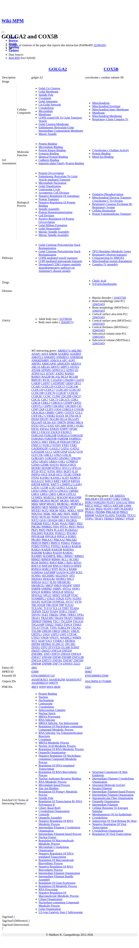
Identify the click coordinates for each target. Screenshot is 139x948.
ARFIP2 (36, 363)
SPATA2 (69, 591)
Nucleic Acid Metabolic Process (57, 745)
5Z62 (88, 686)
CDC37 (76, 396)
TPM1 (63, 614)
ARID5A (75, 363)
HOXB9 (46, 468)
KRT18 (66, 481)
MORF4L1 (63, 503)
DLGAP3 (73, 419)
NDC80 (53, 510)
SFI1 (72, 575)
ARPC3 (64, 366)
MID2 (34, 503)
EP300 (73, 428)
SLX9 (52, 582)
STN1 (68, 598)
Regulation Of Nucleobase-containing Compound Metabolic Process (61, 728)
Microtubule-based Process (54, 785)
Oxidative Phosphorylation (107, 194)
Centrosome (45, 703)
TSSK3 (77, 624)
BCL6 (64, 376)
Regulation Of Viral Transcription (111, 834)
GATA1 (65, 448)
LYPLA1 (71, 494)
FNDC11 (36, 445)
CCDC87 (61, 393)
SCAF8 (70, 572)
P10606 (106, 681)
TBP (61, 605)
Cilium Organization (50, 899)
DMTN (61, 422)
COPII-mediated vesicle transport (58, 257)
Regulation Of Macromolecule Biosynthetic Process (56, 862)
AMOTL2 (37, 357)
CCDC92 (72, 393)
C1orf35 (79, 380)
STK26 (60, 598)
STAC (74, 595)
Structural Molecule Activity (108, 785)
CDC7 (45, 399)
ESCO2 (45, 432)
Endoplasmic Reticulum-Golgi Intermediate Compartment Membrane (61, 129)
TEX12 (131, 515)
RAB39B (36, 552)
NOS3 (35, 516)
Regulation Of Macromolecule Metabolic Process (56, 842)
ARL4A (45, 366)
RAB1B (76, 546)
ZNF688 (47, 663)
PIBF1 (72, 523)
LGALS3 (71, 487)
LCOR (44, 487)
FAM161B (76, 435)
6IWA (50, 686)
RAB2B (46, 549)
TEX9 (45, 611)
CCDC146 (72, 386)
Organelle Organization (52, 752)
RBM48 (89, 515)
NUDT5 (108, 508)
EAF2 (51, 425)
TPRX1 (71, 614)
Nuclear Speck (47, 713)
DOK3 (89, 502)
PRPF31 (55, 543)
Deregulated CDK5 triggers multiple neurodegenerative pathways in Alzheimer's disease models (60, 267)
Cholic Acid (99, 280)
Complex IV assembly (105, 264)
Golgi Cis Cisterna (49, 88)
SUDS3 (76, 598)
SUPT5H (46, 601)
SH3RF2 (61, 578)
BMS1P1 (36, 380)
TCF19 (48, 608)
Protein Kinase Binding (52, 150)
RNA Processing (48, 889)
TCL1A (56, 608)
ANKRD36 (76, 357)
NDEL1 (71, 510)
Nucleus (43, 697)
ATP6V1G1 (38, 373)
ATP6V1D (72, 370)
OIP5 (117, 508)
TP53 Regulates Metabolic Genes (111, 251)
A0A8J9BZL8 (39, 682)
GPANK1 (64, 458)
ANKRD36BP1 (40, 360)
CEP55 (77, 402)
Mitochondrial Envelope (106, 106)
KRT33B (118, 505)
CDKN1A (57, 402)
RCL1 (65, 559)
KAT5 (65, 477)
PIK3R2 (36, 526)
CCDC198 (37, 393)
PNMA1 (90, 512)
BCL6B (73, 376)
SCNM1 (36, 575)
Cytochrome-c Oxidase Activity (110, 150)
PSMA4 (76, 543)
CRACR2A (38, 412)
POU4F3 (71, 533)
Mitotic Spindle (48, 134)
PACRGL (71, 520)
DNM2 (71, 422)
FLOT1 (110, 502)
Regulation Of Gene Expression (57, 882)
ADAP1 (36, 353)
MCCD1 (90, 508)
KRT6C (45, 484)
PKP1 (34, 530)
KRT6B (35, 484)
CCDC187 (75, 389)
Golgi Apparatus (48, 101)
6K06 (57, 686)
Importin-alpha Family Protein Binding (61, 163)
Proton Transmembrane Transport (111, 213)
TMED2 (53, 614)
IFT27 (43, 471)
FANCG (36, 441)
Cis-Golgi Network (50, 104)
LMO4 (61, 494)
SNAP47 (67, 585)
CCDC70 (49, 393)
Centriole (44, 814)
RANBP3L (49, 556)
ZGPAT (75, 647)
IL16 (75, 471)
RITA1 (77, 562)
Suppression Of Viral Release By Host (114, 820)
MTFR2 (64, 507)
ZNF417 (36, 657)
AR (112, 495)
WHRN (76, 637)
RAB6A (47, 552)
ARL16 (35, 366)
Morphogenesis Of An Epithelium (111, 814)
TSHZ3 (58, 624)
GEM (56, 451)
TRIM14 (78, 618)
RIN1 (69, 562)
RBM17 (69, 556)
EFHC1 (71, 425)
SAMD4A (37, 572)
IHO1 (59, 471)
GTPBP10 (72, 461)
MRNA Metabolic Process (54, 742)
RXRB (73, 569)
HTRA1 (57, 468)
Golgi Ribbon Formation (53, 225)
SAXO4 (61, 572)
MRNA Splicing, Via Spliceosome (58, 723)
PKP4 (49, 530)
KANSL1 (56, 477)
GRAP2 (43, 461)
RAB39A (68, 549)
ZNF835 (68, 663)
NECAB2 (57, 513)
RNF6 (77, 565)
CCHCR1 (37, 396)
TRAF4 (58, 618)
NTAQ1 (64, 516)
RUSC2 (63, 569)
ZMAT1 (36, 650)
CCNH (56, 396)
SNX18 (35, 591)
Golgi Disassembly (50, 228)
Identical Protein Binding (53, 156)
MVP (73, 507)
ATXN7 (50, 373)
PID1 (80, 523)
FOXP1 (56, 445)
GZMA (35, 464)
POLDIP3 (37, 533)
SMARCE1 (38, 585)
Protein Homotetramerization (55, 212)
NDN (80, 510)
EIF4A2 (44, 428)
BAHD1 (69, 373)
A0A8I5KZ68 (57, 679)
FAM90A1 (75, 438)
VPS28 (44, 637)
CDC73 (53, 399)
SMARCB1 (64, 582)
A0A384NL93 (93, 681)
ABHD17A (63, 350)
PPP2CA (62, 536)
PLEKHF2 (127, 508)
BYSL (46, 380)
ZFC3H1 (70, 644)
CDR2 (116, 499)
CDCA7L (64, 399)
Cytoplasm (45, 98)
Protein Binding (48, 143)
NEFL (66, 513)
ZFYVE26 (54, 647)
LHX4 (35, 490)
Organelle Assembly (50, 817)
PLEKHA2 (71, 530)
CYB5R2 (49, 415)
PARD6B (36, 523)
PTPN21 (56, 546)
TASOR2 (121, 515)
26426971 (66, 322)
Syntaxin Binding (49, 153)
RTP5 (55, 569)
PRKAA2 (59, 539)
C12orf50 (56, 380)
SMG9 (58, 585)
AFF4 (44, 353)
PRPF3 (46, 543)
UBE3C (75, 631)
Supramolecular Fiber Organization (112, 798)
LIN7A (53, 490)
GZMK (44, 464)
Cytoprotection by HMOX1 (108, 257)
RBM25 (36, 559)
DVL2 (43, 425)
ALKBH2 (63, 353)
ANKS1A (55, 360)
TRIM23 (109, 518)
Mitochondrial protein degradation (112, 261)
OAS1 (43, 520)
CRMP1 (50, 412)
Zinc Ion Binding (48, 788)
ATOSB (35, 370)
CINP (34, 409)
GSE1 (61, 461)
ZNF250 (67, 650)
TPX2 (80, 614)
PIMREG (46, 526)
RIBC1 (61, 562)
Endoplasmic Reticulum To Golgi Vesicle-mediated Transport (58, 178)
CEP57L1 (37, 406)
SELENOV (61, 575)
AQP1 (71, 360)
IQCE (44, 474)
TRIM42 (47, 621)
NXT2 (35, 520)
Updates (14, 50)
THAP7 (72, 611)
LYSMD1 (37, 497)
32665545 (98, 304)
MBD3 (35, 500)
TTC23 (35, 627)
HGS (73, 464)
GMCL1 (48, 455)
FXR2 (73, 445)
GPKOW (75, 458)
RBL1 (60, 556)
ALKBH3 (75, 353)
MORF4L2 (76, 503)
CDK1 (74, 399)
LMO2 (44, 494)
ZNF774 (57, 663)
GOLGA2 (58, 69)
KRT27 (98, 505)
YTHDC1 (58, 640)
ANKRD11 (62, 357)
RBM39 (46, 559)
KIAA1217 (37, 481)
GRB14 (53, 461)
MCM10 (45, 500)
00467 (88, 671)
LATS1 (35, 487)
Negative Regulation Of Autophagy (59, 195)
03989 (35, 671)
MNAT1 (51, 503)
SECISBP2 (48, 575)
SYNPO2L (58, 601)
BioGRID (14, 57)
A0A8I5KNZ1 (39, 679)
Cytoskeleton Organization (54, 811)
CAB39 (35, 383)
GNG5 (58, 455)
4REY (34, 686)
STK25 (51, 598)
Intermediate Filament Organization (59, 873)
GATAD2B (37, 451)
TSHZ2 (49, 624)
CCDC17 (49, 389)
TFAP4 (54, 611)
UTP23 (35, 637)
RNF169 (47, 565)
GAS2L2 (54, 448)
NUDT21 (75, 516)
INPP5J (35, 474)
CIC (79, 406)
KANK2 (45, 477)
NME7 (75, 513)
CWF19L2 (37, 415)
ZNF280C (37, 653)
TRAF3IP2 (47, 618)
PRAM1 (36, 539)
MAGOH (62, 497)
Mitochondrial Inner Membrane (110, 109)
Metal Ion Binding (102, 156)
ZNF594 (78, 660)
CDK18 (35, 402)
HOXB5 (36, 468)
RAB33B (56, 549)
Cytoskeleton (46, 107)
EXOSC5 (66, 432)
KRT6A (75, 481)
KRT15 (89, 505)
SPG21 (47, 595)
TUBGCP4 (63, 627)
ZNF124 (56, 650)
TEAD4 (74, 608)
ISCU (59, 474)
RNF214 (68, 565)
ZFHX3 (35, 647)
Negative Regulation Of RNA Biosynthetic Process (56, 868)
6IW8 (42, 686)
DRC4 (79, 422)
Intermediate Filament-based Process (60, 834)
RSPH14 (36, 569)
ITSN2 (35, 477)
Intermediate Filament (105, 804)
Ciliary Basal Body (50, 807)
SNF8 (76, 585)
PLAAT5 (59, 530)
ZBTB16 (70, 640)
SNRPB (36, 588)
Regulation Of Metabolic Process (58, 886)
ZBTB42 (46, 644)
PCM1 (55, 523)
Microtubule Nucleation (52, 182)
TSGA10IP (37, 624)
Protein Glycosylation (51, 173)
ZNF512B (78, 657)
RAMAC (68, 552)
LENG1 (61, 487)
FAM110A (37, 435)
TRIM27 (120, 518)
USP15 (55, 634)
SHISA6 (36, 582)
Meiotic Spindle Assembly (54, 231)
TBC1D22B (38, 605)
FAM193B (50, 438)
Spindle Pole (46, 94)
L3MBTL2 (66, 484)
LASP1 (77, 484)
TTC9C (44, 627)
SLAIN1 (110, 515)
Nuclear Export (47, 837)
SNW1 (76, 588)
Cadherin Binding (49, 160)
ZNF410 (65, 653)
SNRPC (57, 588)
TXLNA (76, 627)
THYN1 (36, 614)
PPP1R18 (50, 536)
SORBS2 (46, 591)
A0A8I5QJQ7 (74, 679)
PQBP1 (72, 536)
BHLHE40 (91, 499)
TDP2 (65, 608)
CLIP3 (49, 409)
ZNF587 (68, 660)
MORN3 (36, 507)
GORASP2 (51, 458)
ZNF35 (55, 653)
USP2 (63, 634)
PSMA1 (65, 543)
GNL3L (66, 455)
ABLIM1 (76, 350)
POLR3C (49, 533)
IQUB (51, 474)
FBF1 (45, 441)
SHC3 (70, 578)
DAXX (60, 415)
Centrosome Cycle (49, 189)
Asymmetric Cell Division (54, 192)
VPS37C (54, 637)
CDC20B (66, 396)
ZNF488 (66, 657)
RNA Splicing (47, 719)
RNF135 (36, 565)
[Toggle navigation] (2, 32)
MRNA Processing (49, 716)
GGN (80, 451)
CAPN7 (45, 383)
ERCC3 (35, 432)
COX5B (111, 69)
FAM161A (63, 435)
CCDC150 (37, 389)
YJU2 (48, 640)
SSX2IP (65, 595)
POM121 (60, 533)
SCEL (79, 572)
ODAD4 (52, 520)
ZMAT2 (46, 650)
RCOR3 (74, 559)
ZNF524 (36, 660)
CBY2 (77, 383)
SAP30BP (49, 572)
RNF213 (58, 565)
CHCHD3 (70, 406)
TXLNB (36, 631)
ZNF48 (56, 657)
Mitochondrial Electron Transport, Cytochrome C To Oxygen (112, 199)
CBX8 (69, 383)
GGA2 (72, 451)
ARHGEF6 (63, 363)
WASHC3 (66, 637)
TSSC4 (68, 624)
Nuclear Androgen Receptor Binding (60, 778)
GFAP (63, 451)
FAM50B (62, 438)
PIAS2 (64, 523)
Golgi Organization (50, 186)
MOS (45, 507)
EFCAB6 (60, 425)
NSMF (55, 516)
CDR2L (125, 499)
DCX (78, 415)
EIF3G (35, 428)
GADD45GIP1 (40, 448)
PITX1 (64, 526)
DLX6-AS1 (50, 422)
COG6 (57, 409)
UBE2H (46, 631)
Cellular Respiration (103, 210)
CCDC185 (62, 389)
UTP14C (72, 634)
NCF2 (45, 510)
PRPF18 (36, 543)
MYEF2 (36, 510)
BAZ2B (46, 376)
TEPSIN (36, 611)
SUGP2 (35, 601)
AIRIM (53, 353)
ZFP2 (44, 647)
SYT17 (70, 601)
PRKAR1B (112, 512)
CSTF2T (69, 412)
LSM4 (127, 505)
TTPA (53, 627)
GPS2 (34, 461)
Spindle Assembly (49, 209)
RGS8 (34, 562)
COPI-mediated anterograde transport (60, 261)
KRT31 (107, 505)
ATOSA (74, 366)
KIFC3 (49, 481)
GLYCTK (37, 455)
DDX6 (35, 419)
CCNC (47, 396)
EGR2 (79, 425)
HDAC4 (64, 464)
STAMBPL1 (38, 598)
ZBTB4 (35, 644)
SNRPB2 (46, 588)
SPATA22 (37, 595)
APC (65, 360)
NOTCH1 (45, 516)
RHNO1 (44, 562)
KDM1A (75, 477)
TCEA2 (69, 605)
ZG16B (65, 647)
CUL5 (78, 412)
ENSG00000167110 (43, 675)
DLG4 (63, 419)
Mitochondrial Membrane (107, 116)
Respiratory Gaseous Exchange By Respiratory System (112, 206)
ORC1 (61, 520)
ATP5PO (46, 370)
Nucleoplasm (46, 700)
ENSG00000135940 (96, 675)
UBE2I (56, 631)
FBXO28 (65, 441)
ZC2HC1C (58, 644)
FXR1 (65, 445)
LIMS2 (43, 490)
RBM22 (79, 556)
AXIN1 (59, 373)
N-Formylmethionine (104, 284)
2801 (34, 667)
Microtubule (46, 111)
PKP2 (42, 530)
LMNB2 (73, 490)
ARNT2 (55, 366)
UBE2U (65, 631)
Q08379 (53, 682)
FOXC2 (47, 445)
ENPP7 (64, 428)
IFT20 (35, 471)
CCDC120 (47, 386)
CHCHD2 (58, 406)
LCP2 (52, 487)
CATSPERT (58, 383)
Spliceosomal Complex (52, 710)
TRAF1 (35, 618)
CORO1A (67, 409)
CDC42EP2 (105, 499)
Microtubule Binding (51, 147)
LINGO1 (62, 490)
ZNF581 (57, 660)
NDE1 (62, 510)
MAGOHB (74, 497)
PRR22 (124, 512)
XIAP (41, 640)
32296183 (99, 45)
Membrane (45, 114)
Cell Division (46, 215)
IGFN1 (51, 471)
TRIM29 (36, 621)
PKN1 (72, 526)
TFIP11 (62, 611)
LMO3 (52, 494)
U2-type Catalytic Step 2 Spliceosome (61, 912)
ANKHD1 (50, 357)
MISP (42, 503)
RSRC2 (46, 569)
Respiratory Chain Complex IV (110, 119)
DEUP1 (44, 419)
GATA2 (74, 448)
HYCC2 (66, 468)
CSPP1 (59, 412)
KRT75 (55, 484)
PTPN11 (45, 546)
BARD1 (36, 376)
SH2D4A (36, 578)
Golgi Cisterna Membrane (54, 124)
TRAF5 (68, 618)
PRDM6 (100, 512)
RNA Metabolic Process (53, 781)
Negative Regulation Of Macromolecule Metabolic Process (59, 894)
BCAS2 (55, 376)
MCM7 (55, 500)
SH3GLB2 (49, 578)
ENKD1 (54, 428)
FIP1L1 (75, 441)
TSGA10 (78, 621)
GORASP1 (37, 458)
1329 (88, 667)
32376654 (65, 318)
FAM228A (99, 502)
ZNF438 (47, 657)
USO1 (46, 634)
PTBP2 (35, 546)
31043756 (119, 297)
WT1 (34, 640)
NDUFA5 (37, 513)
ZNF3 (47, 653)
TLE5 (44, 614)
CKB (42, 409)
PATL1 (47, 523)
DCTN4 (69, 415)
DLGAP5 (36, 422)
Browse (13, 40)
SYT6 (78, 601)
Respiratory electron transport (109, 254)
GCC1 (48, 451)
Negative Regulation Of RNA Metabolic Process (56, 822)
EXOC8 (55, 432)
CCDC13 (59, 386)
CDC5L (35, 399)
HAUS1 (54, 464)
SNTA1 (66, 588)
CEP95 (47, 406)
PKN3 (80, 526)
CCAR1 (36, 386)
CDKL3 (45, 402)
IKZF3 (67, 471)
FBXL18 (54, 441)
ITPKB (76, 474)
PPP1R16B (37, 536)
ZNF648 (36, 663)
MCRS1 (65, 500)
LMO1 (35, 494)
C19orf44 (67, 380)
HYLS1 (76, 468)
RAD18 (57, 552)
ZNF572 (47, 660)
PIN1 (56, 526)
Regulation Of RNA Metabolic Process (61, 749)
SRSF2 (56, 595)
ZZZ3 (76, 663)
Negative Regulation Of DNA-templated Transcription (56, 855)
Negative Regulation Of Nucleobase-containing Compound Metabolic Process (60, 759)
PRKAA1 (47, 539)
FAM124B (50, 435)
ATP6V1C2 (58, 370)
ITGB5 (68, 474)
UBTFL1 (36, 634)
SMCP (49, 585)
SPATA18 (57, 591)
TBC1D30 (52, 605)
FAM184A (37, 438)
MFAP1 (74, 500)
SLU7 (45, 582)
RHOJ (53, 562)
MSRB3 (54, 507)
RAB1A (66, 546)
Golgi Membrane (48, 91)
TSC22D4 (66, 621)
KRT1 (57, 481)
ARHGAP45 (48, 363)
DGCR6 (54, 419)
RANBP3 (36, 556)
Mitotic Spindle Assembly (54, 235)
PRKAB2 (71, 539)
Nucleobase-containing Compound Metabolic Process (59, 904)
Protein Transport (49, 199)
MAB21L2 (49, 497)
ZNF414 (76, 653)
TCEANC (37, 608)
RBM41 (56, 559)
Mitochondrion (100, 103)
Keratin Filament (102, 788)
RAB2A (36, 549)
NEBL (47, 513)
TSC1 (56, 621)
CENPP (67, 402)
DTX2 (35, 425)
